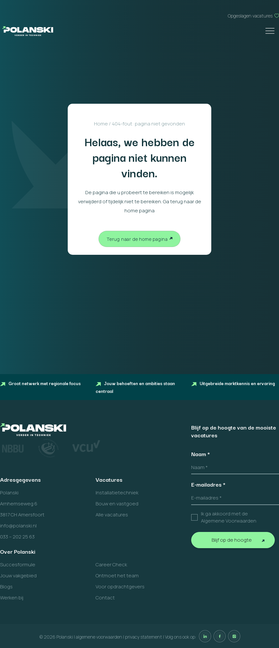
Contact (105, 597)
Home (101, 123)
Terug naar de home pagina (137, 239)
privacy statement (143, 637)
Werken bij (11, 597)
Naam (200, 454)
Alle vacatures (112, 514)
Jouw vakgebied (18, 575)
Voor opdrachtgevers (120, 586)
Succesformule (17, 564)
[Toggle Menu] (270, 31)
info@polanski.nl (18, 525)
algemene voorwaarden (99, 637)
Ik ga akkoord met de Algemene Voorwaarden (228, 517)
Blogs (6, 586)
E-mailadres (208, 484)
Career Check (111, 564)
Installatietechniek (117, 492)
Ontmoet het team (117, 575)
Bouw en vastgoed (117, 503)
